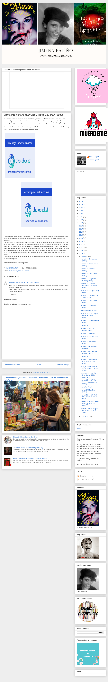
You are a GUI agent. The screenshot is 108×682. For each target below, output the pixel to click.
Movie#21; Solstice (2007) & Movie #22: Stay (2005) (90, 361)
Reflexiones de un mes (89, 310)
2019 (81, 223)
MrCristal (12, 282)
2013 (81, 241)
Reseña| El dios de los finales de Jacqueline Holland (30, 458)
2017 (81, 229)
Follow (79, 428)
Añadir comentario (10, 299)
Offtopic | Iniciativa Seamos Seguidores (25, 437)
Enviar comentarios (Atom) (41, 372)
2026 (81, 201)
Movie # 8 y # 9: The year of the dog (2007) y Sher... (89, 410)
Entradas (82, 476)
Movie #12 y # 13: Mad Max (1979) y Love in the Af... (89, 397)
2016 (81, 232)
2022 (81, 213)
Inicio (39, 365)
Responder (12, 294)
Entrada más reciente (12, 365)
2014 (81, 238)
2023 (81, 210)
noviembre (85, 416)
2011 (81, 247)
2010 (81, 250)
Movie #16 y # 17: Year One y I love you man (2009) (89, 382)
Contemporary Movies (16, 271)
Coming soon (85, 325)
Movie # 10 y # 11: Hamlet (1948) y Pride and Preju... (90, 404)
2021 (81, 217)
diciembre (84, 256)
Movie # (26, 271)
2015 (81, 235)
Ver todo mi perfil (93, 160)
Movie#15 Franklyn (87, 387)
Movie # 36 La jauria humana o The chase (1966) (89, 285)
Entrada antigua (63, 365)
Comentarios (83, 479)
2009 (81, 253)
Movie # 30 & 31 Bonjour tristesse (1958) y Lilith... (89, 315)
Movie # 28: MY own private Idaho (88, 329)
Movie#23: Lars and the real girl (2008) (89, 352)
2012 (81, 244)
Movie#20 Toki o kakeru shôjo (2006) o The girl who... (89, 368)
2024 (81, 207)
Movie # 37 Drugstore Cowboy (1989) (88, 280)
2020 (81, 220)
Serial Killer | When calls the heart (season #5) (28, 448)
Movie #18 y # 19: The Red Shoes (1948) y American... (88, 375)
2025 (81, 204)
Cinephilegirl (94, 157)
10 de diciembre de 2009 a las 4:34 (27, 282)
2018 (81, 226)
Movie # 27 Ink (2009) (88, 333)
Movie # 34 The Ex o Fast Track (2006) (90, 296)
